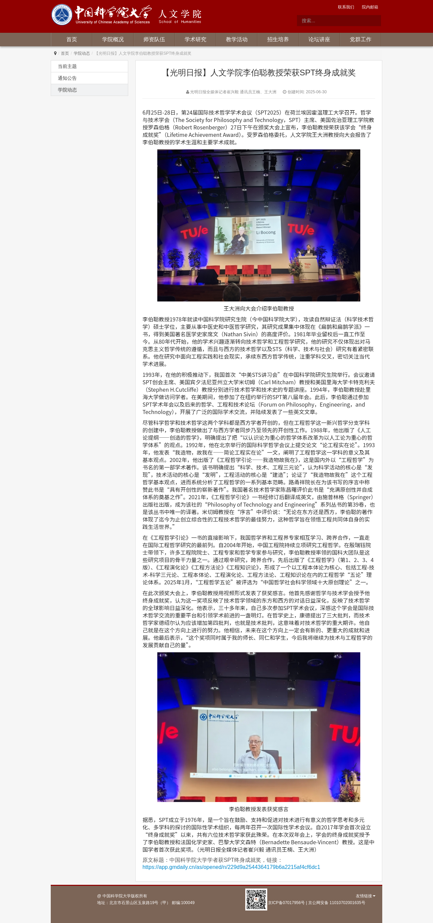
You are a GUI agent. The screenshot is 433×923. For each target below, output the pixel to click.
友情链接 (365, 896)
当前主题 (67, 66)
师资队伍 (154, 39)
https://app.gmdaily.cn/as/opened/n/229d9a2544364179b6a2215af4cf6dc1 (231, 867)
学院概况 (113, 39)
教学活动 (237, 39)
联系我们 (346, 7)
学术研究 (195, 39)
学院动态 (82, 53)
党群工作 (360, 39)
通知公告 (67, 78)
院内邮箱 (370, 7)
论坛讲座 (319, 39)
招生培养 (278, 39)
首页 (71, 39)
